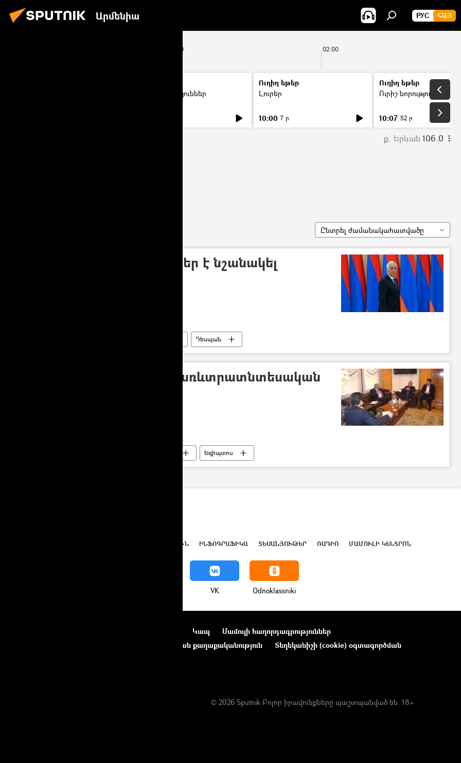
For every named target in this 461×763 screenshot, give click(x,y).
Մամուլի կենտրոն (380, 543)
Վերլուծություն (159, 543)
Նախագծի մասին (42, 631)
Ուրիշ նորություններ (172, 93)
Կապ (201, 631)
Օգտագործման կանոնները (132, 631)
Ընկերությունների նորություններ (67, 645)
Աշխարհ (104, 543)
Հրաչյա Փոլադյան (65, 179)
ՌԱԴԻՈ (328, 543)
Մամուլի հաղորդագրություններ (276, 631)
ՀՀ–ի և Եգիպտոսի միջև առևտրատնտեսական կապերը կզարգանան (169, 385)
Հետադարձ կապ (40, 659)
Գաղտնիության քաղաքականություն (199, 645)
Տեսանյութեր (282, 543)
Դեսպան (208, 339)
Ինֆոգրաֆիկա (223, 543)
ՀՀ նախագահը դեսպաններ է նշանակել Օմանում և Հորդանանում (147, 271)
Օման (158, 339)
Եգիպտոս (218, 452)
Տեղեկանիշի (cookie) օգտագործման (338, 645)
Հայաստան (104, 339)
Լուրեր (29, 93)
